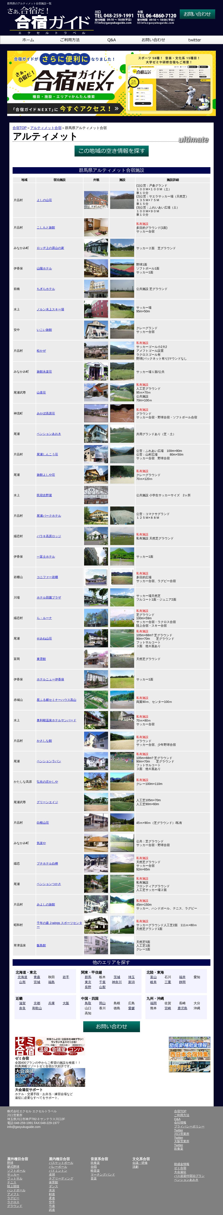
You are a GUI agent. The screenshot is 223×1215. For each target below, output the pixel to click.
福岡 (153, 1003)
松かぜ (41, 350)
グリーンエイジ (47, 802)
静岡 (182, 982)
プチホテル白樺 (47, 863)
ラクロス (13, 1202)
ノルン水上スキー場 (50, 309)
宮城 (37, 982)
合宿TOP (20, 128)
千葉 (102, 982)
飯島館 (41, 945)
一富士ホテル (46, 556)
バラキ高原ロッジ (49, 536)
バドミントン (58, 1170)
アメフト (13, 1194)
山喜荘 (41, 392)
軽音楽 (95, 1170)
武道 (52, 1210)
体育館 (53, 1182)
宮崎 (168, 1008)
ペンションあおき (49, 434)
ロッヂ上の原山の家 (50, 248)
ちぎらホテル (46, 289)
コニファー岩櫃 (47, 577)
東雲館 (41, 659)
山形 (22, 982)
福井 (182, 977)
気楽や (41, 843)
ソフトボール (16, 1170)
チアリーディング (61, 1178)
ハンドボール (16, 1190)
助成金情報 (181, 1164)
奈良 (22, 1008)
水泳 (52, 1190)
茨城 (117, 977)
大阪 (66, 1003)
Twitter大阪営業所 (181, 1139)
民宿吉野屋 (44, 495)
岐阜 (153, 982)
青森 (37, 977)
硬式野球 (13, 1166)
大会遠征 (180, 1172)
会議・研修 (140, 1163)
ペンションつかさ (49, 884)
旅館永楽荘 (44, 371)
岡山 (102, 1003)
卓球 (52, 1174)
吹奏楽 (95, 1163)
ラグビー (13, 1198)
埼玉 (131, 977)
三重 (168, 982)
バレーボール (58, 1166)
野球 (10, 1163)
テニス (11, 1182)
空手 (52, 1202)
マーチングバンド (103, 1174)
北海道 (22, 977)
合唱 (94, 1166)
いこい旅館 (44, 330)
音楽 (94, 1178)
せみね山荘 (44, 638)
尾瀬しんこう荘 (47, 454)
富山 (153, 977)
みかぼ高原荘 (46, 413)
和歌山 (37, 1008)
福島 (51, 982)
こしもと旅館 (46, 227)
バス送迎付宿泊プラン (189, 1176)
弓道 (52, 1206)
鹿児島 (182, 1008)
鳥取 (88, 1003)
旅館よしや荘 (46, 474)
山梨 (102, 987)
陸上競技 (13, 1186)
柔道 (52, 1198)
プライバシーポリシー (189, 1126)
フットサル (14, 1178)
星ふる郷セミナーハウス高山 (56, 700)
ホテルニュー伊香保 (50, 679)
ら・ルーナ (44, 618)
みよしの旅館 (46, 904)
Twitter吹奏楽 (178, 1146)
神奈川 (117, 982)
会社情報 (180, 1122)
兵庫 (51, 1003)
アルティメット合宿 (46, 128)
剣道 (52, 1194)
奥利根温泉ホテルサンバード (56, 720)
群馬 (88, 977)
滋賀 (22, 1003)
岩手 (66, 977)
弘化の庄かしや (47, 781)
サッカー (13, 1174)
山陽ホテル (44, 268)
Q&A (177, 1119)
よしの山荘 (44, 200)
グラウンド (14, 1206)
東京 (88, 982)
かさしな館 (44, 740)
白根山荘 (43, 822)
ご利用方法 (181, 1115)
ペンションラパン (49, 761)
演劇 (135, 1166)
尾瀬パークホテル (49, 515)
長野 (88, 987)
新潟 (131, 982)
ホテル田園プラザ (49, 597)
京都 (37, 1003)
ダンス (53, 1186)
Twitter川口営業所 (181, 1132)
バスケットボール (61, 1163)
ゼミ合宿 (180, 1168)
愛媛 (131, 1008)
